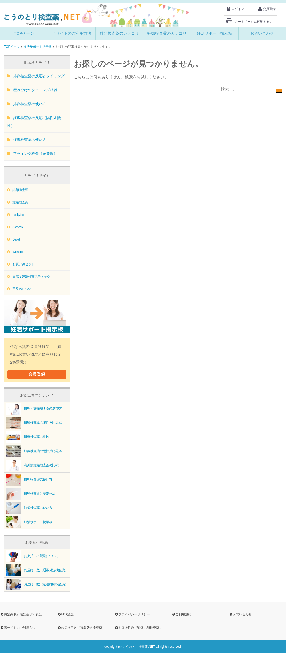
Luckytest (18, 215)
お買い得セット (23, 264)
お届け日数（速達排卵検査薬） (36, 584)
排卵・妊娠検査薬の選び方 (33, 409)
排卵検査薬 (20, 190)
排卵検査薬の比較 (26, 437)
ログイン (235, 9)
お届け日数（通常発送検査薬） (36, 570)
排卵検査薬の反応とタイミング (39, 76)
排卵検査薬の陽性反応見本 (33, 423)
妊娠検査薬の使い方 (29, 139)
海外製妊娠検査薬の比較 (31, 465)
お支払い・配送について (31, 556)
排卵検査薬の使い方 (29, 104)
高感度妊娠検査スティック (31, 276)
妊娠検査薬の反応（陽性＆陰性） (34, 122)
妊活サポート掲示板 (214, 33)
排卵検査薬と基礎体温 (29, 494)
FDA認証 (65, 614)
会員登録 (267, 9)
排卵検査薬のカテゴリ (119, 33)
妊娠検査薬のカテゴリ (167, 33)
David (16, 239)
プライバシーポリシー (132, 614)
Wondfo (17, 252)
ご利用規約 (181, 614)
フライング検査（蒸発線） (35, 153)
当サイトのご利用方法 (71, 33)
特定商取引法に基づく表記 (21, 614)
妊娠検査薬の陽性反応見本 (33, 451)
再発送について (23, 289)
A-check (17, 227)
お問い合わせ (262, 33)
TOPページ (24, 33)
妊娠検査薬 (20, 202)
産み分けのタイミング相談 (35, 90)
